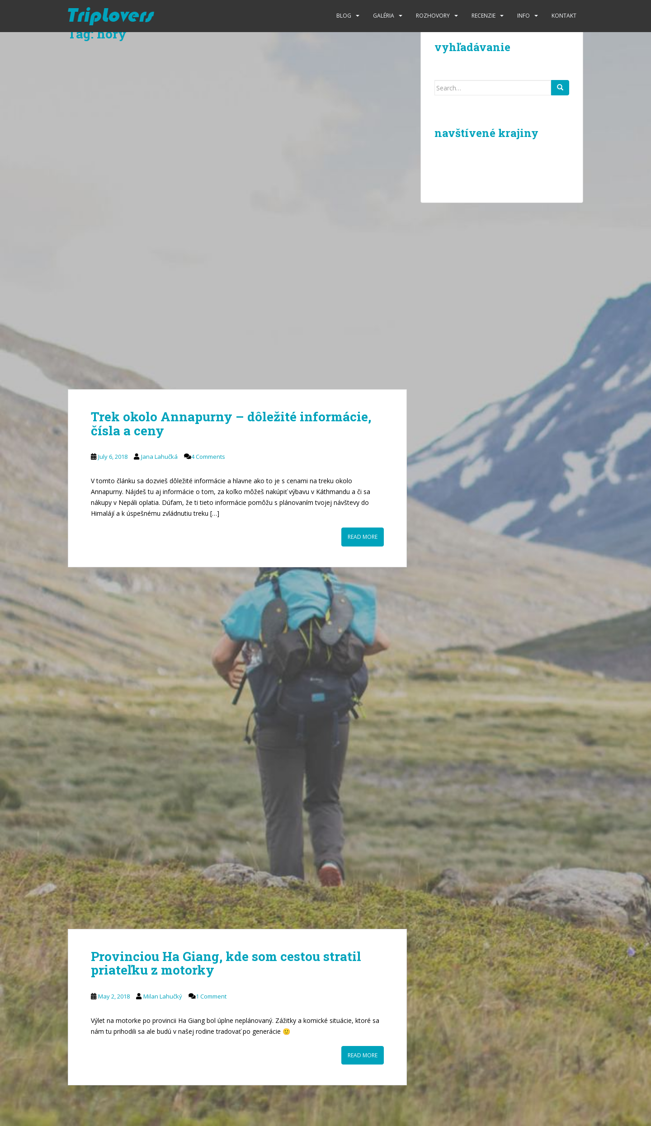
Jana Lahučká (159, 456)
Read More (362, 537)
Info (523, 15)
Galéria (383, 15)
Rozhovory (433, 15)
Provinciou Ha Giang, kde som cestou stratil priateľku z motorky (226, 963)
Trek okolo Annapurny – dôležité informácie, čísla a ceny (231, 423)
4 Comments (208, 456)
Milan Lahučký (162, 996)
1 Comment (211, 996)
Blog (343, 15)
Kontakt (564, 15)
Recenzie (483, 15)
